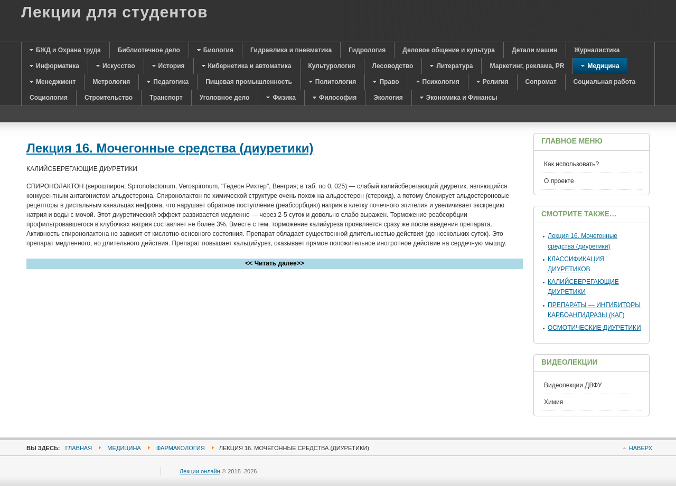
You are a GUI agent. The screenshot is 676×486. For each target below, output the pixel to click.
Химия (553, 402)
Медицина (123, 448)
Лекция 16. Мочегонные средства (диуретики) (169, 148)
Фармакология (180, 448)
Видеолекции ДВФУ (573, 385)
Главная (78, 448)
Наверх (640, 448)
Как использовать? (571, 164)
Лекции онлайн (200, 471)
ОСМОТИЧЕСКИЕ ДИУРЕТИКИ (594, 327)
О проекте (559, 181)
